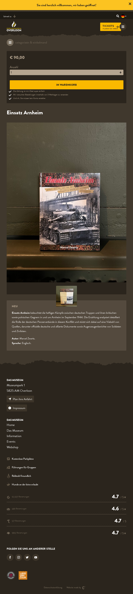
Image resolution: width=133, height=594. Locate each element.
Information (14, 435)
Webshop (12, 447)
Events (11, 441)
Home (11, 424)
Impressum (16, 408)
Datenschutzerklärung (53, 587)
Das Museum (15, 430)
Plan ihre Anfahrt (20, 399)
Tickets (111, 26)
